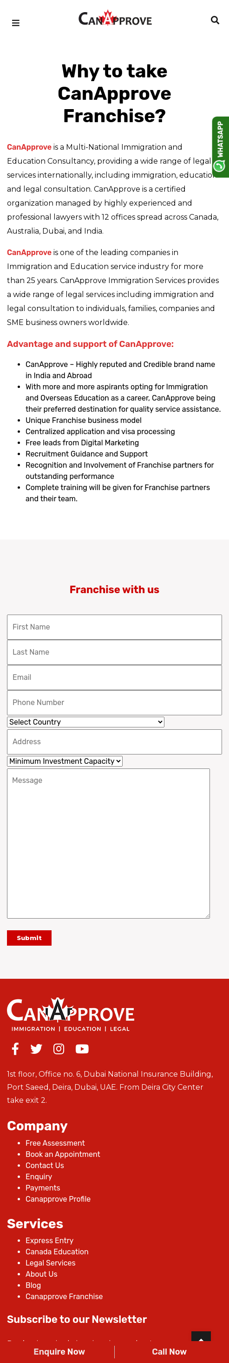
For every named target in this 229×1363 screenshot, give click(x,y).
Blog (33, 1285)
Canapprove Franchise (64, 1296)
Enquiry (39, 1176)
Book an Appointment (63, 1154)
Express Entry (49, 1240)
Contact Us (45, 1165)
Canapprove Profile (58, 1199)
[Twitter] (36, 1051)
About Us (42, 1274)
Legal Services (51, 1263)
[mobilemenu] (16, 23)
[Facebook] (15, 1051)
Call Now (169, 1352)
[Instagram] (59, 1051)
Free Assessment (55, 1143)
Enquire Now (59, 1352)
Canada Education (57, 1251)
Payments (43, 1187)
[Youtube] (82, 1051)
